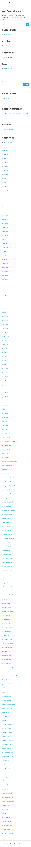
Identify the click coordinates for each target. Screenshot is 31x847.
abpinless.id (5, 473)
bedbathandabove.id (8, 724)
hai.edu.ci (5, 421)
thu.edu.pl (5, 227)
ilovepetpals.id (6, 680)
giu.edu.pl (5, 186)
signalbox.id (5, 760)
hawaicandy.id (6, 619)
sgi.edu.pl (5, 344)
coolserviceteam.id (7, 740)
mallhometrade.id (7, 647)
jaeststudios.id (6, 550)
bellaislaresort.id (7, 514)
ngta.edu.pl (5, 336)
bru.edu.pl (5, 308)
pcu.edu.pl (5, 231)
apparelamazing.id (7, 756)
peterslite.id (5, 789)
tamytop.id (5, 583)
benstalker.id (6, 457)
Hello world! (7, 34)
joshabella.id (5, 591)
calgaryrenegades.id (8, 801)
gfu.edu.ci (5, 385)
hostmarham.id (6, 696)
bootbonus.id (6, 449)
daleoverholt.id (6, 607)
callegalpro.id (6, 498)
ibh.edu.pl (5, 352)
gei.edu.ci (5, 380)
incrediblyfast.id (6, 769)
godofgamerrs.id (7, 526)
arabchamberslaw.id (8, 477)
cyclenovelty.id (6, 744)
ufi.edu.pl (5, 364)
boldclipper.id (6, 809)
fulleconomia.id (6, 554)
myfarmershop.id (7, 825)
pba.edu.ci (5, 376)
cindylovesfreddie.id (8, 732)
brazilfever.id (6, 437)
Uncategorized (8, 142)
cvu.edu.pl (5, 178)
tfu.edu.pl (5, 328)
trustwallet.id (6, 805)
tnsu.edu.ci (5, 288)
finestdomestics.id (7, 829)
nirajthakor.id (6, 623)
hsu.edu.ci (5, 283)
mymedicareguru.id (7, 833)
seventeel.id (5, 599)
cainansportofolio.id (8, 534)
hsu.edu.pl (5, 267)
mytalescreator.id (7, 659)
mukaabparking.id (7, 639)
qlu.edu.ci (5, 154)
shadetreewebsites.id (8, 708)
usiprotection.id (6, 518)
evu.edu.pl (5, 275)
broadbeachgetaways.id (9, 482)
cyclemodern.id (6, 635)
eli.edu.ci (4, 372)
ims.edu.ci (5, 405)
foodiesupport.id (7, 570)
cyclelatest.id (6, 615)
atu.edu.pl (5, 182)
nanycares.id (5, 720)
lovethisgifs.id (6, 773)
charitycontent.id (7, 465)
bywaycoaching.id (7, 506)
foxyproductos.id (7, 566)
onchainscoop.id (6, 546)
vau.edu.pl (5, 279)
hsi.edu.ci (4, 409)
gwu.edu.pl (5, 368)
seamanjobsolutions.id (8, 704)
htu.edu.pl (5, 203)
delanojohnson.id (7, 627)
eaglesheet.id (6, 453)
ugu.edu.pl (5, 215)
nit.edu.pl (5, 158)
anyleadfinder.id (6, 494)
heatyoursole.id (6, 530)
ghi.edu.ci (5, 397)
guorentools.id (6, 684)
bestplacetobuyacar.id (8, 510)
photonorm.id (6, 542)
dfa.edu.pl (5, 312)
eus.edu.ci (5, 259)
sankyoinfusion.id (7, 785)
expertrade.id (6, 692)
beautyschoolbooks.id (8, 486)
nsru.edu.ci (5, 292)
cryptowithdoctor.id (7, 643)
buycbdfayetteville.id (8, 490)
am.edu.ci (5, 393)
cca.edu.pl (5, 296)
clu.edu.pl (5, 263)
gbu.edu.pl (5, 356)
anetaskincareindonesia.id (9, 461)
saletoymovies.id (7, 688)
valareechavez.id (7, 522)
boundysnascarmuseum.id (9, 441)
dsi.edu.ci (4, 239)
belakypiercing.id (7, 433)
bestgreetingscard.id (8, 502)
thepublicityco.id (7, 793)
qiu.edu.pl (5, 162)
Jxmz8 (6, 3)
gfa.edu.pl (5, 360)
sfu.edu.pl (5, 251)
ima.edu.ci (5, 429)
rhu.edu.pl (5, 170)
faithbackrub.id (6, 579)
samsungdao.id (6, 700)
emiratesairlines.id (7, 445)
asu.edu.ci (5, 219)
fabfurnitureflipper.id (8, 575)
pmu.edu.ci (5, 401)
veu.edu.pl (5, 304)
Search (4, 82)
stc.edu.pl (5, 190)
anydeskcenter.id (7, 817)
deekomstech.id (6, 663)
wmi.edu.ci (5, 425)
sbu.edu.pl (5, 211)
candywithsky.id (6, 764)
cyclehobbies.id (6, 716)
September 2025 (9, 129)
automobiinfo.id (6, 748)
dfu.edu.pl (5, 207)
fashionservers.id (7, 558)
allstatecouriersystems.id (9, 676)
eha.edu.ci (5, 413)
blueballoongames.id (8, 538)
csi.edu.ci (4, 389)
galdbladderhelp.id (7, 797)
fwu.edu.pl (5, 255)
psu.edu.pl (5, 243)
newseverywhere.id (7, 595)
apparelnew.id (6, 651)
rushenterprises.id (7, 667)
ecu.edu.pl (5, 150)
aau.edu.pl (5, 199)
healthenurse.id (6, 728)
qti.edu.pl (5, 316)
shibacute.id (5, 712)
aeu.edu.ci (5, 223)
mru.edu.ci (5, 417)
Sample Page (8, 68)
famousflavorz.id (7, 562)
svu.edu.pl (5, 247)
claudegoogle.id (6, 603)
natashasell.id (6, 781)
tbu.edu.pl (5, 300)
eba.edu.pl (5, 348)
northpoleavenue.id (7, 752)
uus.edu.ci (5, 271)
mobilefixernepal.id (7, 611)
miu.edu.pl (5, 340)
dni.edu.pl (5, 332)
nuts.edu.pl (5, 166)
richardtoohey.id (7, 587)
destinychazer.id (6, 631)
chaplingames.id (6, 821)
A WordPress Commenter (11, 113)
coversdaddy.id (6, 736)
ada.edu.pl (5, 174)
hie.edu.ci (5, 235)
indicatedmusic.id (7, 655)
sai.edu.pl (5, 195)
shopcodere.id (6, 813)
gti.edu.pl (5, 320)
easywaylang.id (6, 777)
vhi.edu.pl (5, 324)
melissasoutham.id (7, 672)
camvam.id (5, 469)
